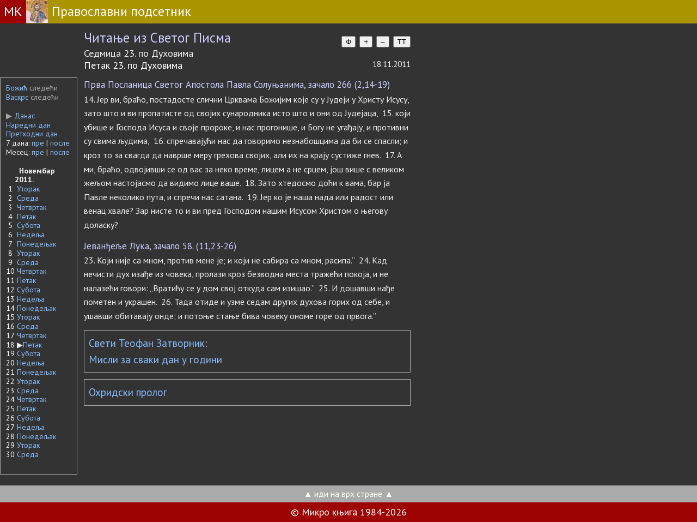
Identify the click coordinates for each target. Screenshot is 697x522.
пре (38, 143)
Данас (20, 116)
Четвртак (31, 207)
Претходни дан (32, 134)
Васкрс (17, 97)
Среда (28, 198)
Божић (16, 88)
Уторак (28, 189)
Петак (26, 216)
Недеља (31, 234)
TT (402, 42)
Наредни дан (28, 125)
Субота (28, 225)
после (60, 143)
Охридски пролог (128, 392)
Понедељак (36, 244)
